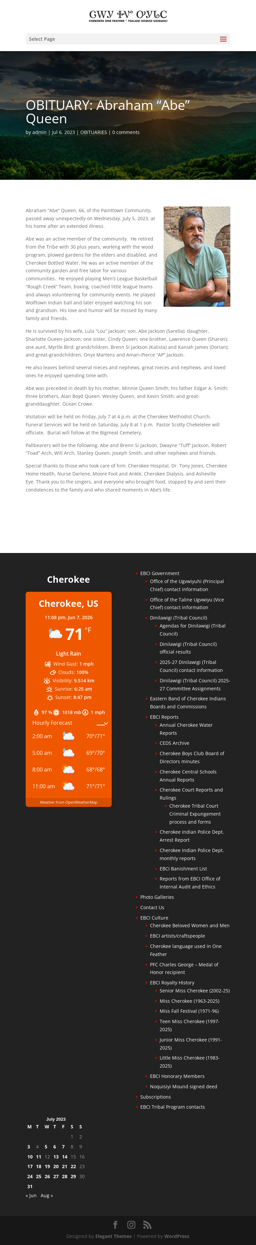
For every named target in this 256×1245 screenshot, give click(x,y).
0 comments (126, 132)
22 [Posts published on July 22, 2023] (73, 1166)
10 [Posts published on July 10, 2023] (30, 1156)
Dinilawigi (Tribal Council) (178, 617)
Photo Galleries (157, 897)
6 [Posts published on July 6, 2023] (54, 1146)
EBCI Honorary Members (177, 1076)
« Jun (31, 1195)
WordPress (176, 1236)
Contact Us (152, 907)
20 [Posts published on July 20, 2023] (56, 1166)
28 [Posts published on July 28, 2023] (64, 1176)
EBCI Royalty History (172, 982)
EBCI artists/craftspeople (177, 936)
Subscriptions (155, 1097)
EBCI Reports (164, 717)
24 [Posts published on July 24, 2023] (30, 1176)
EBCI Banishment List (183, 868)
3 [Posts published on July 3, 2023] (28, 1146)
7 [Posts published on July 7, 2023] (63, 1146)
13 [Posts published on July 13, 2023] (56, 1156)
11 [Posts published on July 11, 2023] (38, 1156)
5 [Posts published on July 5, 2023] (46, 1146)
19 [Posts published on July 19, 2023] (47, 1166)
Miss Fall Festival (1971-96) (189, 1011)
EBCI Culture (154, 918)
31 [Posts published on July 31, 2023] (30, 1186)
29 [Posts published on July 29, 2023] (73, 1176)
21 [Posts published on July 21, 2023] (64, 1166)
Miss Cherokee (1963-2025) (189, 1001)
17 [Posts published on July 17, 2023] (30, 1166)
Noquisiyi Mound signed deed (183, 1086)
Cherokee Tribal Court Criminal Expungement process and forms (195, 814)
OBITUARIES (93, 132)
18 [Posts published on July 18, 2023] (38, 1166)
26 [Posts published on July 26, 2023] (47, 1176)
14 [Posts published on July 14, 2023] (64, 1156)
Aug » (47, 1195)
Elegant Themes (113, 1236)
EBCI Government (159, 573)
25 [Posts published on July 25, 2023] (38, 1176)
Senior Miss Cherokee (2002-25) (195, 990)
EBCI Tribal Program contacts (172, 1107)
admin (39, 132)
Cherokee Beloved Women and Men (190, 925)
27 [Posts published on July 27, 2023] (56, 1176)
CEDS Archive (174, 743)
